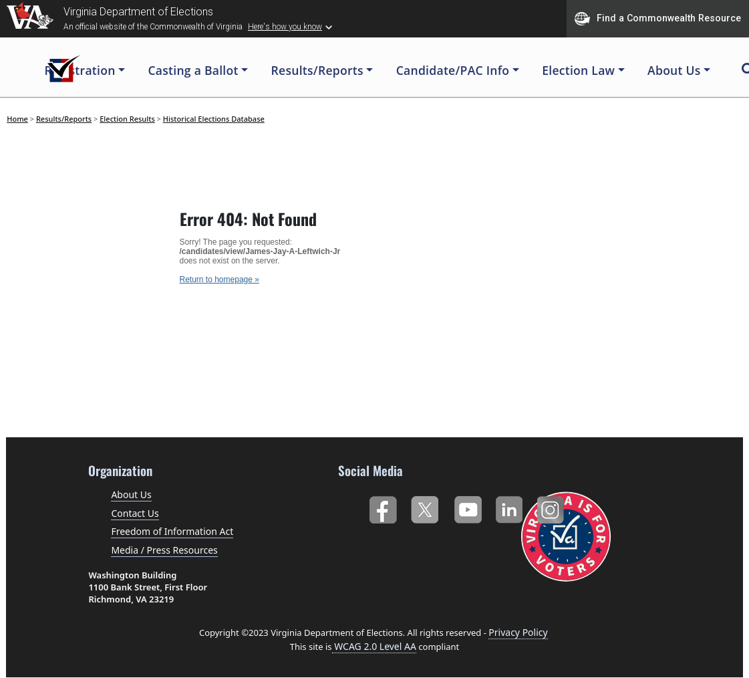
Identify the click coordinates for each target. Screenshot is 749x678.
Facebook (382, 507)
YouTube (467, 507)
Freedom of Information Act (172, 531)
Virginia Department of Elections (138, 11)
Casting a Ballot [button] (193, 70)
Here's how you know (285, 26)
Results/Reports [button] (317, 70)
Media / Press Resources (164, 550)
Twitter (425, 507)
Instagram (552, 507)
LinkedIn (509, 507)
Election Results (127, 119)
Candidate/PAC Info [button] (453, 70)
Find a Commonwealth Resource (658, 18)
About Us (131, 494)
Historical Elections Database (214, 119)
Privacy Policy (517, 632)
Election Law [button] (578, 70)
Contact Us (134, 513)
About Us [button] (674, 70)
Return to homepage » (219, 279)
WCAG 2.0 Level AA (374, 646)
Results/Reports (64, 119)
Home (17, 119)
